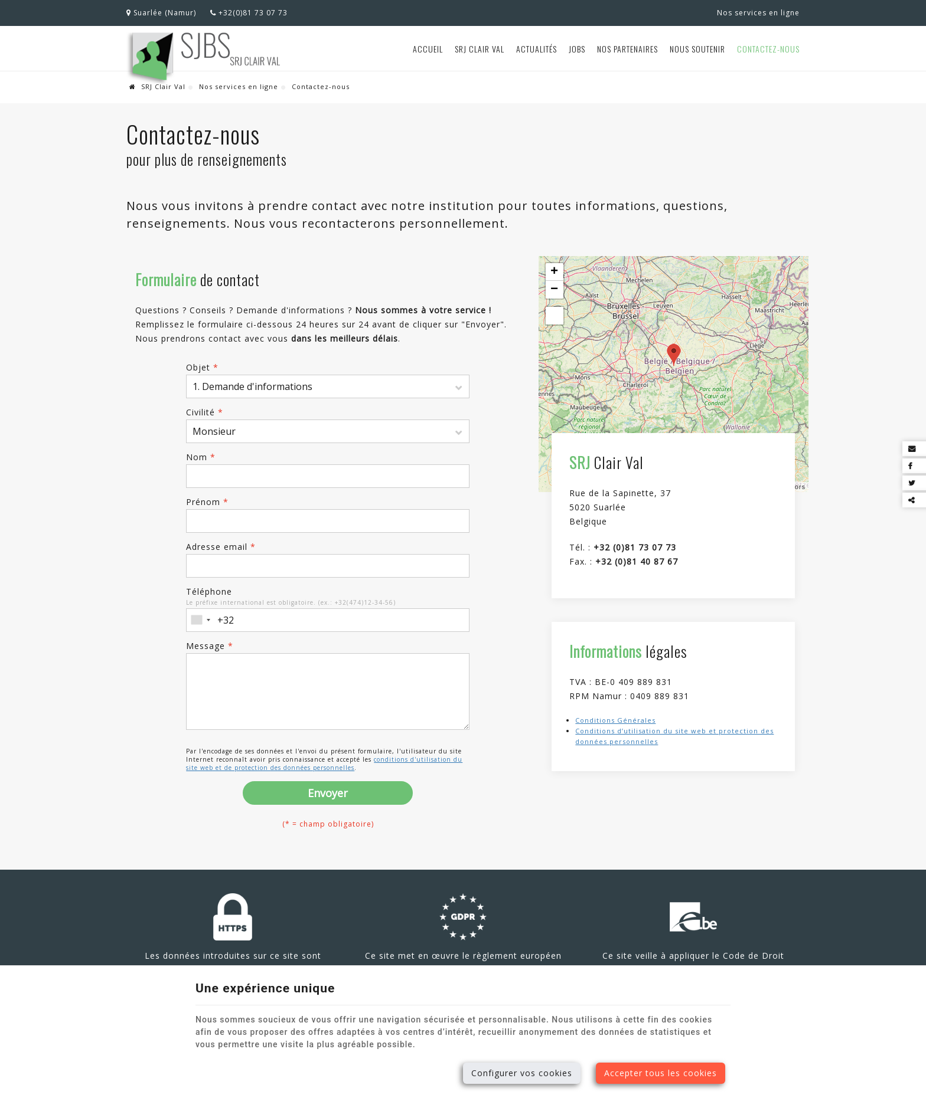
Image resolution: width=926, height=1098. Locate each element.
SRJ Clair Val (479, 48)
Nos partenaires (627, 48)
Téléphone (209, 591)
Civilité (204, 412)
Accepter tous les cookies (660, 1073)
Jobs (577, 48)
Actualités (536, 48)
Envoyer (328, 793)
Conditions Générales (615, 720)
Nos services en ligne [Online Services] (758, 13)
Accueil (428, 48)
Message (209, 645)
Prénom (207, 501)
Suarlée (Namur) (161, 13)
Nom (201, 457)
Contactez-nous (768, 48)
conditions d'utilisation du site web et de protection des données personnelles (324, 763)
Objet (202, 367)
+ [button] (554, 272)
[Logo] (204, 58)
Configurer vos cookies (521, 1073)
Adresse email (221, 546)
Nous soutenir (697, 48)
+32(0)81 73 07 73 (249, 13)
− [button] (554, 290)
